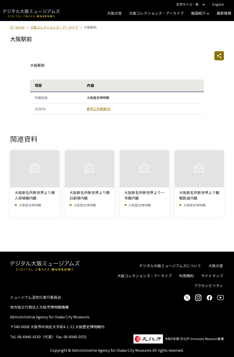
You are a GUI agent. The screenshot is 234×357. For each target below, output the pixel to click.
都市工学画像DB (99, 109)
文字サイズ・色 (190, 4)
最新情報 (224, 13)
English (218, 4)
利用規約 (186, 275)
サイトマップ (212, 275)
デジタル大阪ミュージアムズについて (170, 265)
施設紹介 (200, 13)
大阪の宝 (114, 13)
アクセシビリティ (208, 285)
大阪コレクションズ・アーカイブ (156, 13)
